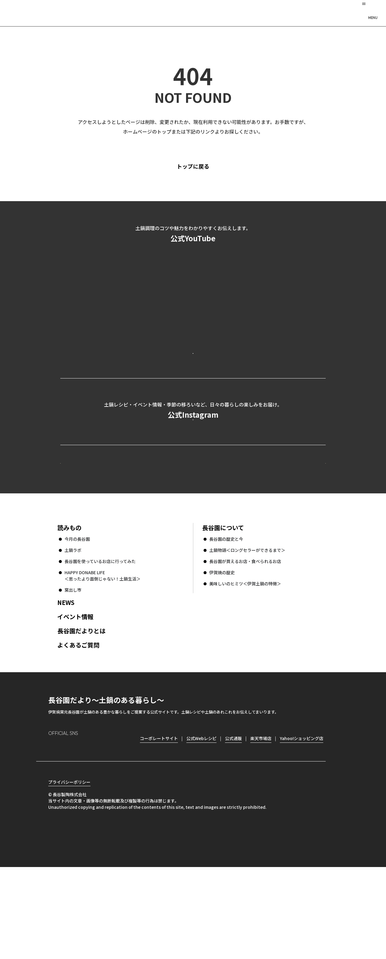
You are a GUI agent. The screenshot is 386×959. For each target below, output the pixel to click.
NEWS (65, 683)
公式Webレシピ (134, 533)
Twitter (87, 829)
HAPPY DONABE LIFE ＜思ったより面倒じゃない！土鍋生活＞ (103, 657)
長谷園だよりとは (81, 712)
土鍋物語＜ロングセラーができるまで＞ (247, 631)
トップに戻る (203, 166)
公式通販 (233, 820)
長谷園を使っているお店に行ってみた (100, 643)
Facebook (70, 829)
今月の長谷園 (77, 620)
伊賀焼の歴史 (222, 654)
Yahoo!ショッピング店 (301, 820)
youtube (104, 829)
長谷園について (223, 609)
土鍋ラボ (73, 631)
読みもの (69, 609)
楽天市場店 (260, 820)
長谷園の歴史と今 (226, 620)
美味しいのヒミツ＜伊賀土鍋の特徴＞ (245, 665)
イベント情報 (75, 698)
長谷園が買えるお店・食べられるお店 (245, 643)
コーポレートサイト (273, 533)
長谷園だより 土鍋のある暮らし (193, 12)
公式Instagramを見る (193, 470)
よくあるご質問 (78, 726)
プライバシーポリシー (69, 874)
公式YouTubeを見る (193, 377)
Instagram (53, 829)
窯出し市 (73, 671)
